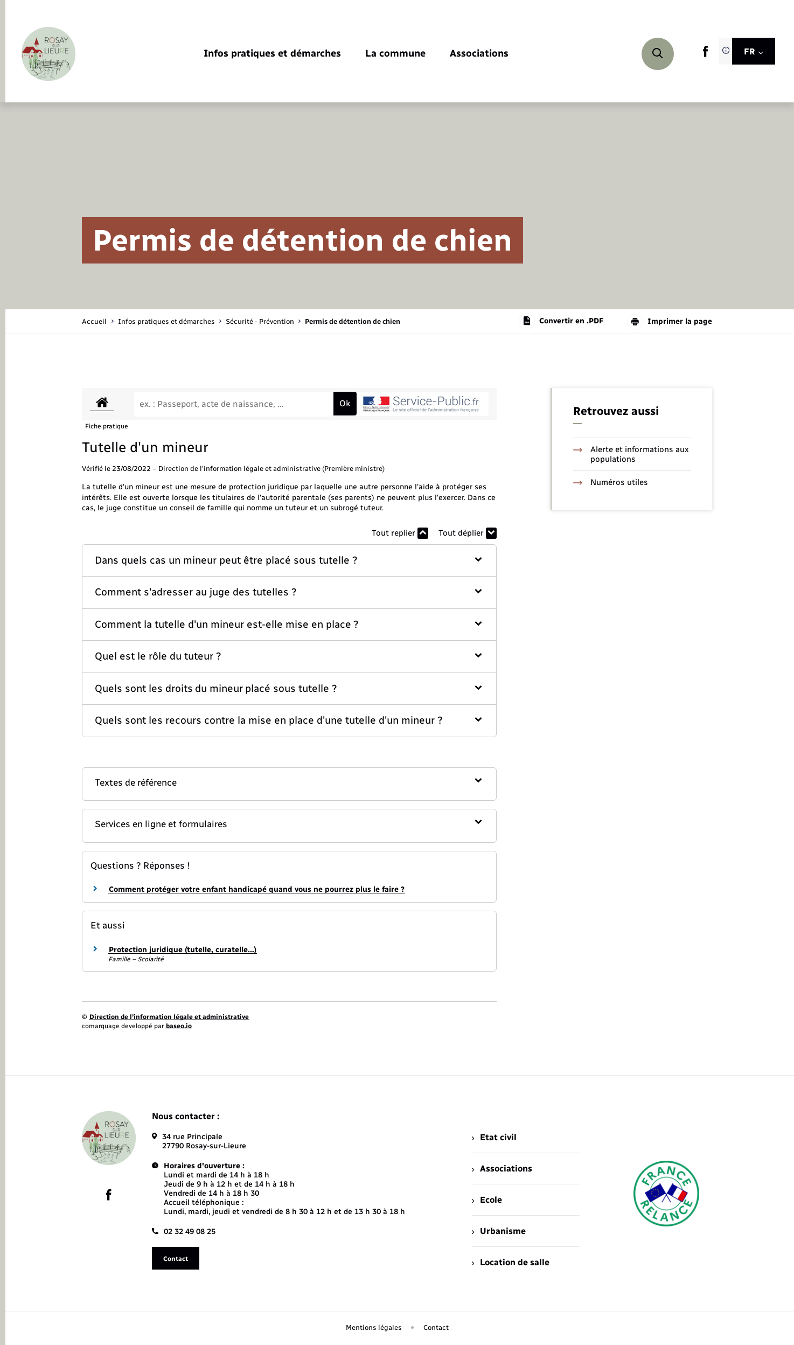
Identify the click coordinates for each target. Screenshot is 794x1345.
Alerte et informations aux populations (631, 454)
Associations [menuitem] (502, 1168)
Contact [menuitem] (436, 1327)
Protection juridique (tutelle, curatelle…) (182, 949)
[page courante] (352, 321)
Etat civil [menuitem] (494, 1137)
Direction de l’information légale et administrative (169, 1017)
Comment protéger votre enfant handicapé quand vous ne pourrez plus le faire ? (257, 889)
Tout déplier (467, 533)
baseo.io (179, 1026)
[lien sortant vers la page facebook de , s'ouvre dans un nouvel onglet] (705, 54)
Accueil (94, 321)
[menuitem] (272, 54)
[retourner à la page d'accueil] (48, 54)
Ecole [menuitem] (487, 1200)
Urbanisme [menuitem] (499, 1231)
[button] (289, 561)
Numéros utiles (610, 482)
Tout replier (400, 533)
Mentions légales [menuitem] (374, 1327)
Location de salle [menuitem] (510, 1262)
